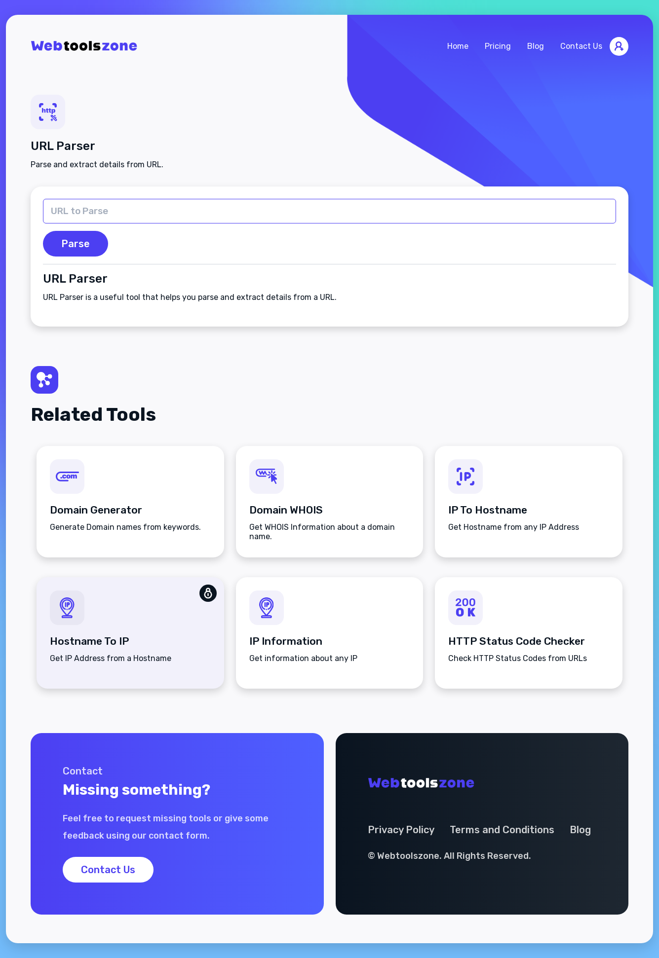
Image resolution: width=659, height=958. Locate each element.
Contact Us (581, 46)
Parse (75, 244)
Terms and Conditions (502, 830)
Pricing (498, 46)
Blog (535, 46)
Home (457, 46)
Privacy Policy (401, 830)
